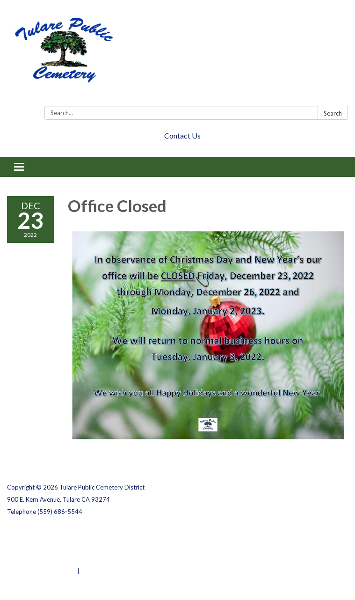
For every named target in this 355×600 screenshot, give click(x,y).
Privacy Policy (27, 534)
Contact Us (182, 135)
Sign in (91, 570)
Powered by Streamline (41, 570)
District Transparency (39, 546)
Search (333, 113)
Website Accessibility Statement (56, 558)
